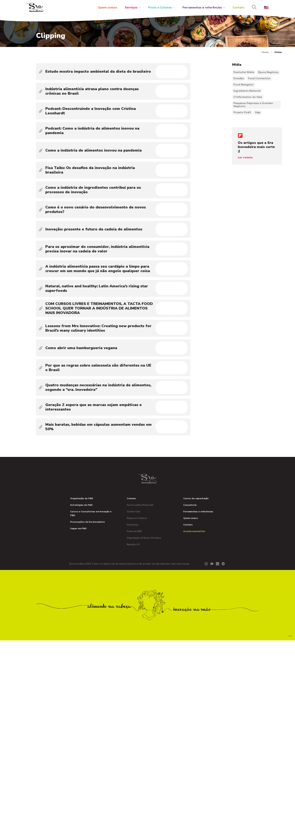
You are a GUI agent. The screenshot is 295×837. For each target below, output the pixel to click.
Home (267, 52)
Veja (257, 112)
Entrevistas (132, 721)
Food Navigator (243, 84)
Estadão (238, 78)
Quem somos (107, 7)
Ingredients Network (247, 91)
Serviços (133, 7)
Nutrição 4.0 (133, 741)
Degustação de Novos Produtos (144, 734)
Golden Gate (133, 708)
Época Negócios (268, 72)
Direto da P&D (134, 727)
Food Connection (259, 78)
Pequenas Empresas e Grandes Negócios (253, 104)
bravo (290, 832)
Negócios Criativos (137, 714)
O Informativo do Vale (247, 97)
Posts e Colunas (161, 7)
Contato (238, 7)
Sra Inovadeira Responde (140, 701)
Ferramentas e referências (203, 7)
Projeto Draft (242, 112)
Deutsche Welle (243, 72)
